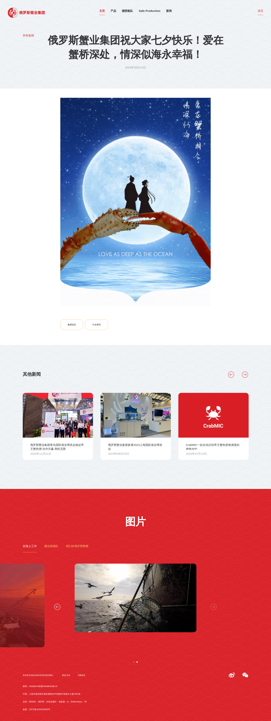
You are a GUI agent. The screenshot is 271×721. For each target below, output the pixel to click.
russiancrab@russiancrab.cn (43, 686)
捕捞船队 (127, 11)
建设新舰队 (51, 546)
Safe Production (149, 11)
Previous (231, 374)
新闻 (169, 11)
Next (245, 374)
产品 (113, 11)
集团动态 (72, 325)
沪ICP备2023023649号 (39, 709)
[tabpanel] (135, 599)
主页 (102, 11)
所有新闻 (28, 35)
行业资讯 (96, 325)
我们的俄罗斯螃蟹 (77, 546)
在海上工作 (30, 546)
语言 (260, 11)
